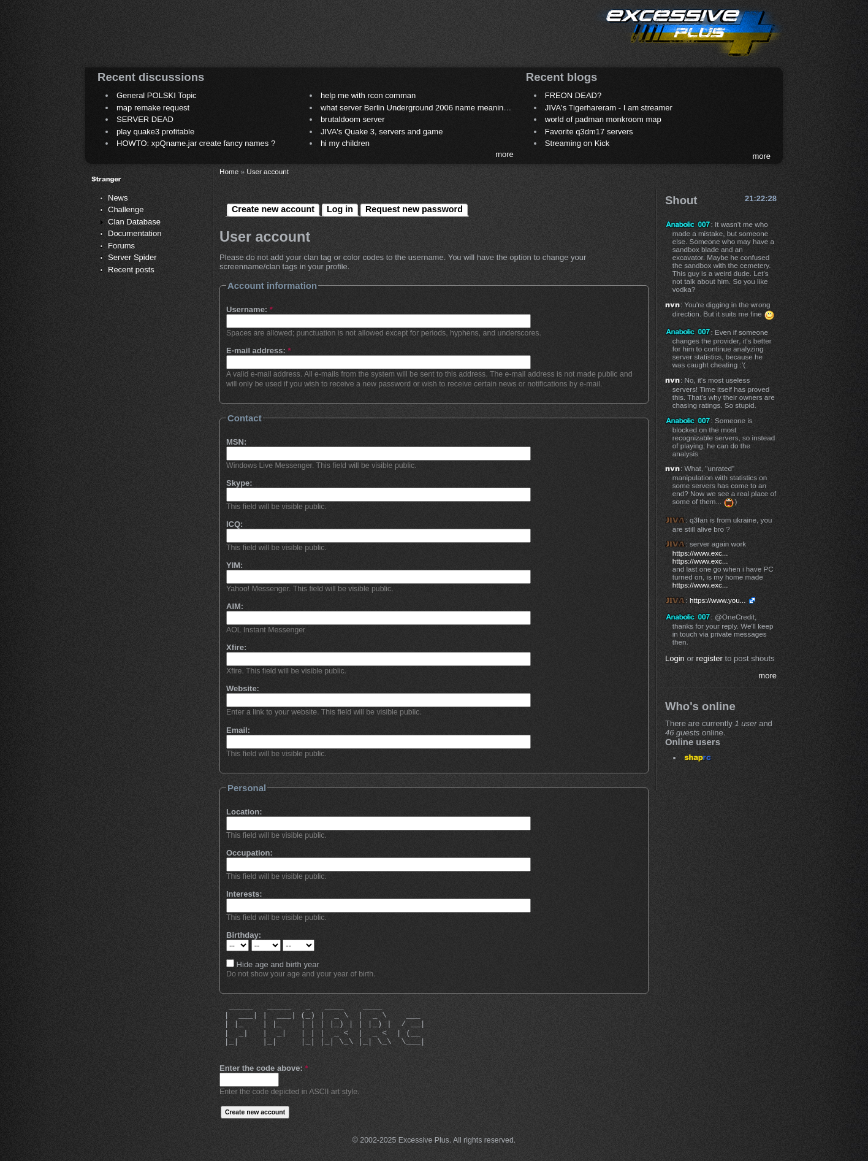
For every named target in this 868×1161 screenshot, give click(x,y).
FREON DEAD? (573, 95)
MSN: (236, 441)
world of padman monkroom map (603, 119)
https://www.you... (718, 600)
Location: (244, 811)
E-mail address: (258, 350)
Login (675, 658)
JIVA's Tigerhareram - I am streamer (608, 107)
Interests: (244, 894)
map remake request (152, 107)
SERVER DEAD (144, 119)
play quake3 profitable (155, 131)
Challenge (126, 209)
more (504, 154)
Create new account (273, 209)
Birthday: (243, 935)
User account (267, 171)
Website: (242, 688)
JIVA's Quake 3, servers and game (382, 131)
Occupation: (249, 852)
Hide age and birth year (272, 964)
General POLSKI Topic (156, 95)
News (118, 197)
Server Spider (132, 257)
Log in (340, 209)
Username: (249, 309)
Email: (238, 730)
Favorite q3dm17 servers (589, 131)
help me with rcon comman (368, 95)
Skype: (239, 483)
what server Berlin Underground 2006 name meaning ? (418, 107)
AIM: (234, 606)
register (709, 658)
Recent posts (131, 269)
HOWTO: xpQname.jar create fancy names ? (195, 143)
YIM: (234, 565)
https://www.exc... (700, 553)
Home (228, 171)
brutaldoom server (353, 119)
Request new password (414, 209)
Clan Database (134, 221)
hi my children (345, 143)
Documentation (134, 233)
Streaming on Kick (577, 143)
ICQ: (234, 524)
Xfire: (236, 647)
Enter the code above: (263, 1068)
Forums (121, 245)
